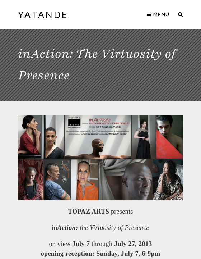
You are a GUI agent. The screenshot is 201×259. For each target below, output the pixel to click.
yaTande (43, 14)
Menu (158, 14)
